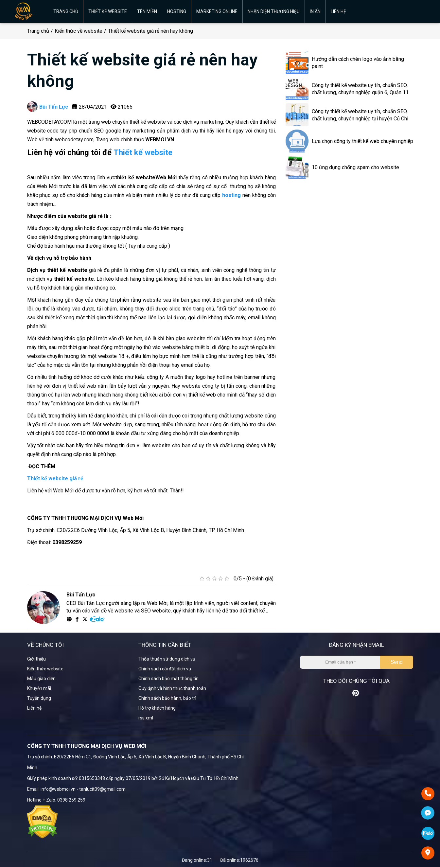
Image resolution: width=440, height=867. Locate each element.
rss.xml (145, 717)
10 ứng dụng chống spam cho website (355, 167)
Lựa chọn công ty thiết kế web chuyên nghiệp (362, 141)
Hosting (176, 11)
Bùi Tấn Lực (47, 106)
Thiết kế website (107, 11)
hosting (231, 195)
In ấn (315, 11)
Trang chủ (65, 11)
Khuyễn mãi (39, 688)
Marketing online (217, 11)
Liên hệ (338, 11)
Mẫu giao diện (41, 678)
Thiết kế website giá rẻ (55, 478)
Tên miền (147, 11)
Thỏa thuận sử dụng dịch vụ (166, 659)
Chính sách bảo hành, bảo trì (167, 698)
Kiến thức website (45, 668)
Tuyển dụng (39, 698)
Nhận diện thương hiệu (274, 11)
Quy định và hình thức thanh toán (172, 688)
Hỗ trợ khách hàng (157, 708)
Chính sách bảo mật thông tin (168, 678)
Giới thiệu (36, 659)
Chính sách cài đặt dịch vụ (164, 668)
